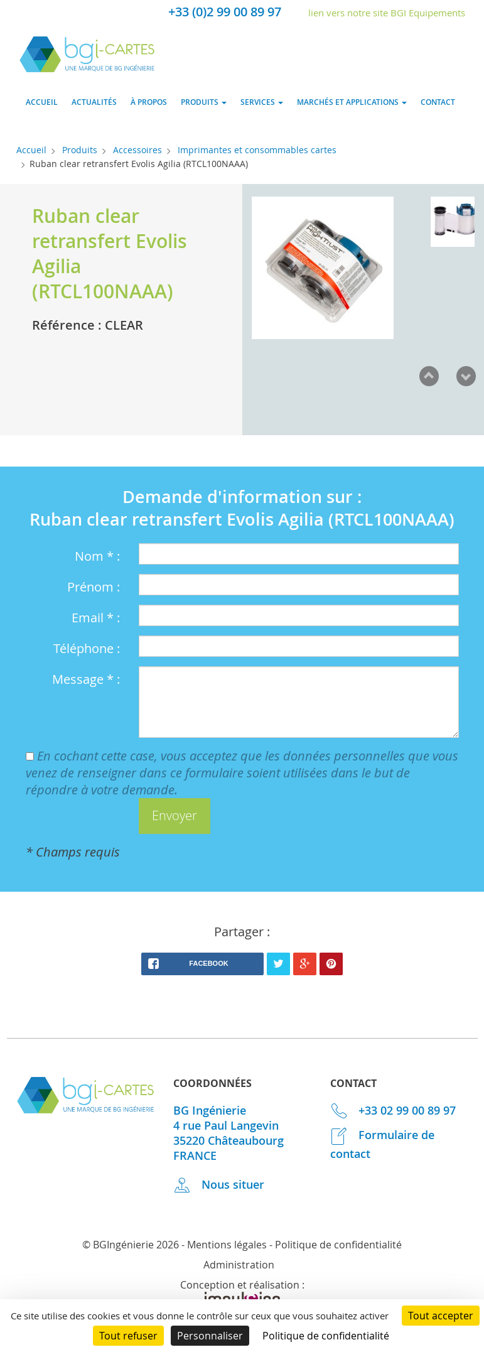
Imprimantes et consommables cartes (257, 150)
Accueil (42, 102)
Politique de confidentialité (338, 1245)
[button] (174, 816)
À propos (149, 102)
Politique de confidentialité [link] (325, 1336)
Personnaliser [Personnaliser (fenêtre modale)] (210, 1336)
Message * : (86, 679)
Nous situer (219, 1184)
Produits (79, 150)
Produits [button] (204, 102)
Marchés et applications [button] (352, 102)
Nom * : (97, 556)
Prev (429, 376)
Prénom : (93, 586)
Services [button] (261, 102)
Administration (238, 1265)
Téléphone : (86, 648)
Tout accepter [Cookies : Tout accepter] (440, 1315)
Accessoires (137, 150)
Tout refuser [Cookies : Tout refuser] (128, 1336)
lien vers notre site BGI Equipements (386, 12)
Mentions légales (227, 1245)
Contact (438, 102)
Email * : (96, 617)
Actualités (94, 102)
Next (466, 376)
